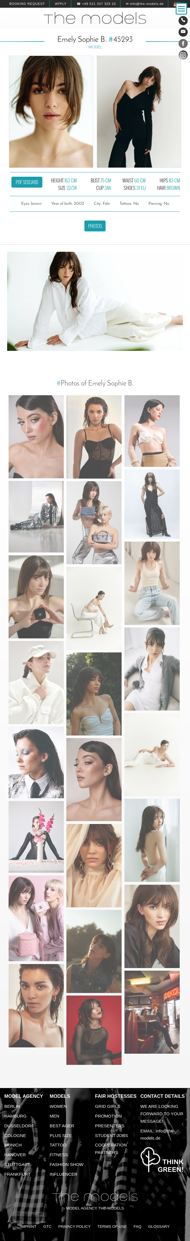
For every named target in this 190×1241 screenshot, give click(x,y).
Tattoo (58, 1144)
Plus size (61, 1135)
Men (55, 1116)
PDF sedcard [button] (27, 182)
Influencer (64, 1174)
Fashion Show (67, 1164)
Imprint (28, 1226)
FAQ (137, 1226)
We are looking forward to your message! (161, 1114)
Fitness (59, 1154)
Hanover (15, 1154)
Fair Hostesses (115, 1096)
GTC (47, 1226)
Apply (60, 3)
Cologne (15, 1135)
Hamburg (15, 1116)
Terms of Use (112, 1226)
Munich (13, 1144)
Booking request (27, 3)
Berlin (12, 1106)
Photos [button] (95, 226)
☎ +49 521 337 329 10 (96, 3)
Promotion (108, 1116)
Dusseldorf (19, 1125)
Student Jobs (111, 1135)
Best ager (62, 1125)
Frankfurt (17, 1174)
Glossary (159, 1226)
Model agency (23, 1096)
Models (60, 1096)
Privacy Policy (74, 1226)
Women (58, 1106)
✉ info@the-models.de (145, 3)
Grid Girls (107, 1106)
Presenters (109, 1125)
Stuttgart (17, 1164)
